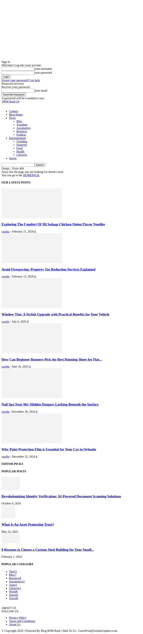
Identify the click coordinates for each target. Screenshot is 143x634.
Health (20, 151)
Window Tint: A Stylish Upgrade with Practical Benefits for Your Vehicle (55, 314)
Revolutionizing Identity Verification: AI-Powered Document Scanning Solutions (61, 496)
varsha (5, 231)
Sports (13, 158)
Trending (21, 124)
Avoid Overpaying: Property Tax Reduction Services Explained (48, 269)
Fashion (21, 134)
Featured (21, 144)
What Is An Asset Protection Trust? (27, 524)
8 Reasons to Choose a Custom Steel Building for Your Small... (47, 550)
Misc (19, 121)
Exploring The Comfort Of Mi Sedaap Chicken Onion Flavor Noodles (53, 224)
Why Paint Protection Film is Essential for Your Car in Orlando (48, 449)
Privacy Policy (17, 617)
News (12, 118)
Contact (13, 111)
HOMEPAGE (31, 175)
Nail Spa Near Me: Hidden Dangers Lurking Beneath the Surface (49, 404)
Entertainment (17, 138)
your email (40, 90)
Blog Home (16, 114)
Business (21, 131)
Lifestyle (21, 154)
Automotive (23, 128)
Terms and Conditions (22, 621)
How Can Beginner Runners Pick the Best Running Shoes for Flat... (51, 359)
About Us (14, 624)
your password (43, 72)
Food (19, 148)
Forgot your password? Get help (20, 80)
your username (43, 68)
